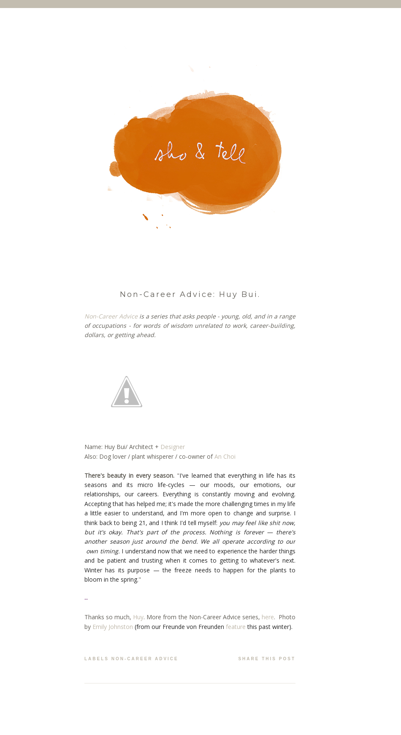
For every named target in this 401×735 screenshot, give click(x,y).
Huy (138, 617)
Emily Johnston (112, 627)
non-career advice (145, 658)
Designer (172, 447)
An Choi (225, 456)
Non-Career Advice (111, 316)
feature (236, 627)
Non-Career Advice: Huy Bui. (190, 294)
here (268, 617)
